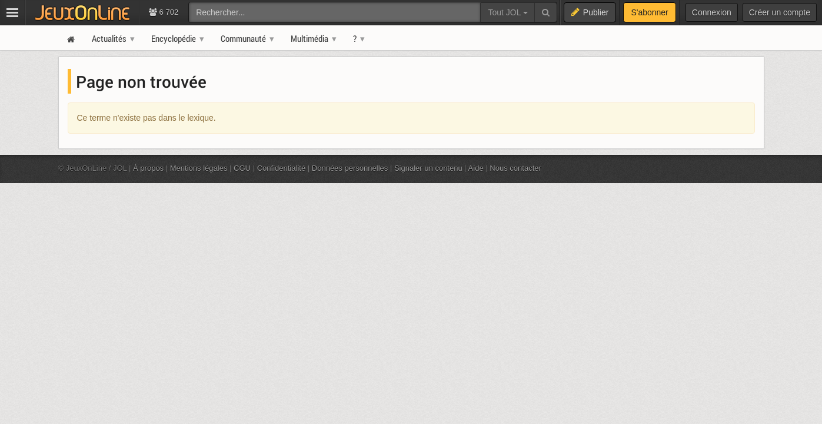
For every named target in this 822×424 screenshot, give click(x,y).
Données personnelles (350, 168)
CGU (242, 168)
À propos (148, 168)
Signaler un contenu (428, 168)
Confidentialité (281, 168)
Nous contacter (515, 168)
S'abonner (649, 12)
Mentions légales (199, 168)
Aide (476, 168)
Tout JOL (507, 12)
